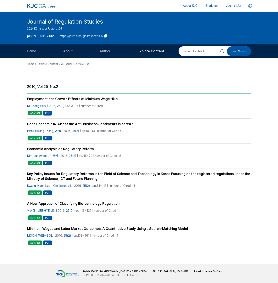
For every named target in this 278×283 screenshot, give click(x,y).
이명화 (31, 210)
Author (105, 51)
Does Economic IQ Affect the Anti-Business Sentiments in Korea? (80, 124)
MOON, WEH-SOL (40, 235)
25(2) (60, 106)
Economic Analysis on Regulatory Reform (60, 149)
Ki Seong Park (36, 106)
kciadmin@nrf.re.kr (213, 271)
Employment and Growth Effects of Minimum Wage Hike (72, 99)
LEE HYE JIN (46, 210)
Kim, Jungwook (37, 156)
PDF (47, 113)
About (68, 51)
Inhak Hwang (35, 131)
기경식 (54, 156)
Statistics (211, 6)
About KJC (190, 6)
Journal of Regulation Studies (65, 21)
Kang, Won (54, 131)
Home (31, 51)
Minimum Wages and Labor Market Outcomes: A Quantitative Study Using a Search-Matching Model (107, 229)
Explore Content (150, 51)
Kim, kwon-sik (62, 186)
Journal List (233, 6)
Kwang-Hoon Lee (38, 186)
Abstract (35, 112)
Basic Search (239, 51)
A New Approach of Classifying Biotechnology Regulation (73, 203)
